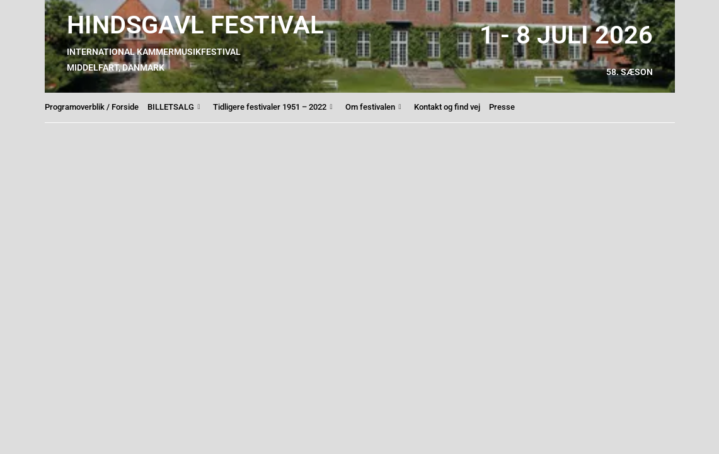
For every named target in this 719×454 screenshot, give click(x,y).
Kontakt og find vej (447, 107)
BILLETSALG (173, 107)
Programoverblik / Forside (92, 107)
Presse (502, 107)
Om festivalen (373, 107)
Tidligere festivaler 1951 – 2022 (273, 107)
